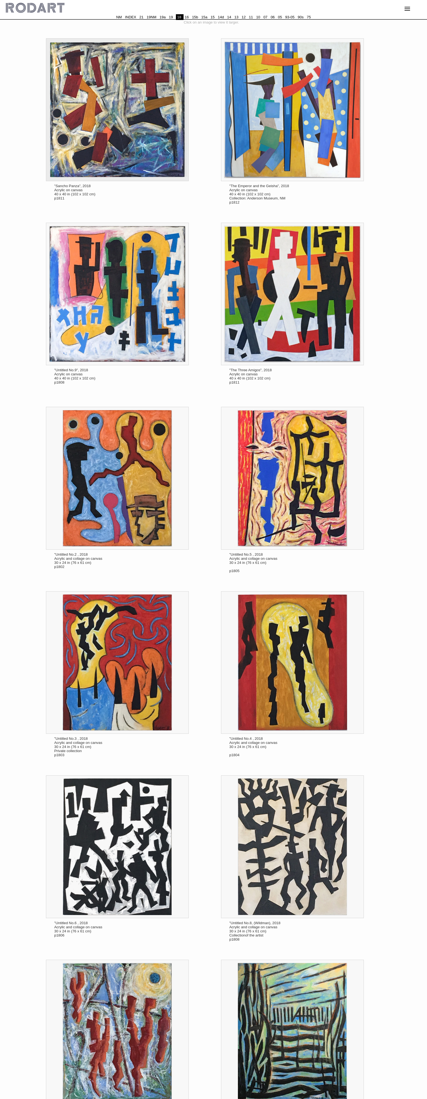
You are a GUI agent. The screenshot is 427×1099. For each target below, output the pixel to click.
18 (179, 17)
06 (273, 17)
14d (221, 17)
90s (301, 17)
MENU (411, 10)
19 (171, 17)
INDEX (130, 17)
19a (162, 17)
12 (244, 17)
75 (309, 17)
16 (187, 17)
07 (265, 17)
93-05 (290, 17)
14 (229, 17)
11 (251, 17)
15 (213, 17)
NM (119, 17)
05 (280, 17)
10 (258, 17)
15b (195, 17)
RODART (35, 8)
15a (204, 17)
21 (142, 17)
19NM (151, 17)
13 (236, 17)
